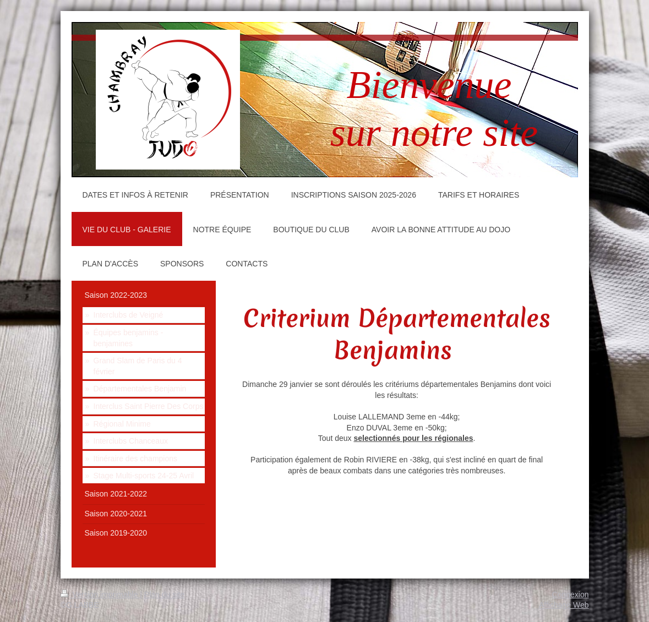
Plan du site (164, 594)
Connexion (570, 594)
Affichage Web (564, 605)
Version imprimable (100, 594)
